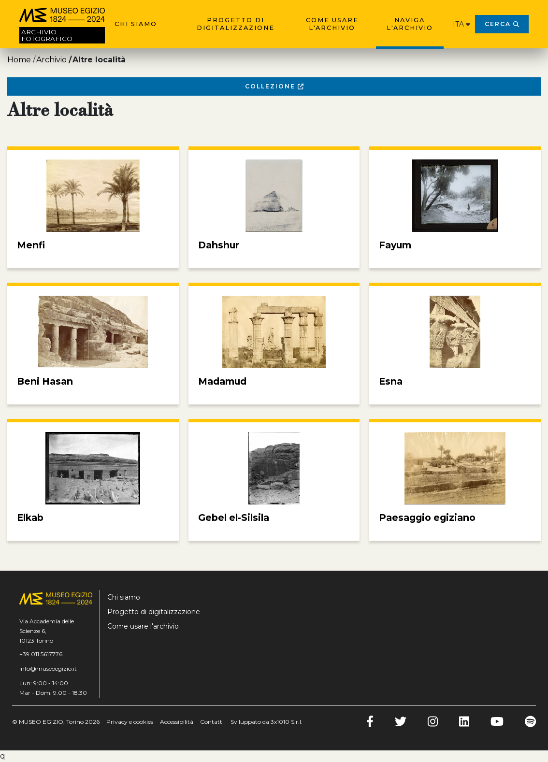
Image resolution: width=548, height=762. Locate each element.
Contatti (212, 721)
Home (19, 59)
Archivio (51, 59)
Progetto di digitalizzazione (235, 23)
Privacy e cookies (129, 721)
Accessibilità (176, 721)
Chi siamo (136, 24)
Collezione (274, 86)
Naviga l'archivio (410, 23)
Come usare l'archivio (332, 23)
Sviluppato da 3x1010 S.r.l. (267, 721)
